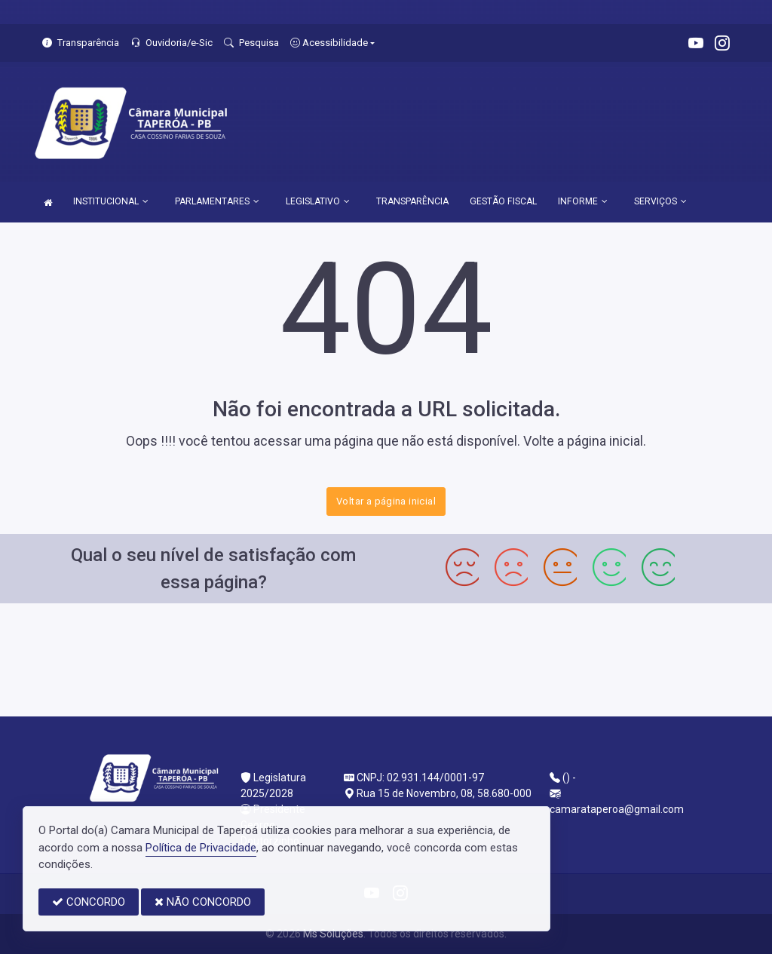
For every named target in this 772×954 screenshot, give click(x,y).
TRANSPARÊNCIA (412, 201)
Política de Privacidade (201, 847)
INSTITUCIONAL (111, 201)
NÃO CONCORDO (203, 902)
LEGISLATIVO (318, 201)
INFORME (583, 201)
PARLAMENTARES (217, 201)
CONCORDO (88, 902)
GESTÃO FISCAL (503, 201)
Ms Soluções (333, 934)
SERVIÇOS (660, 201)
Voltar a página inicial (386, 501)
